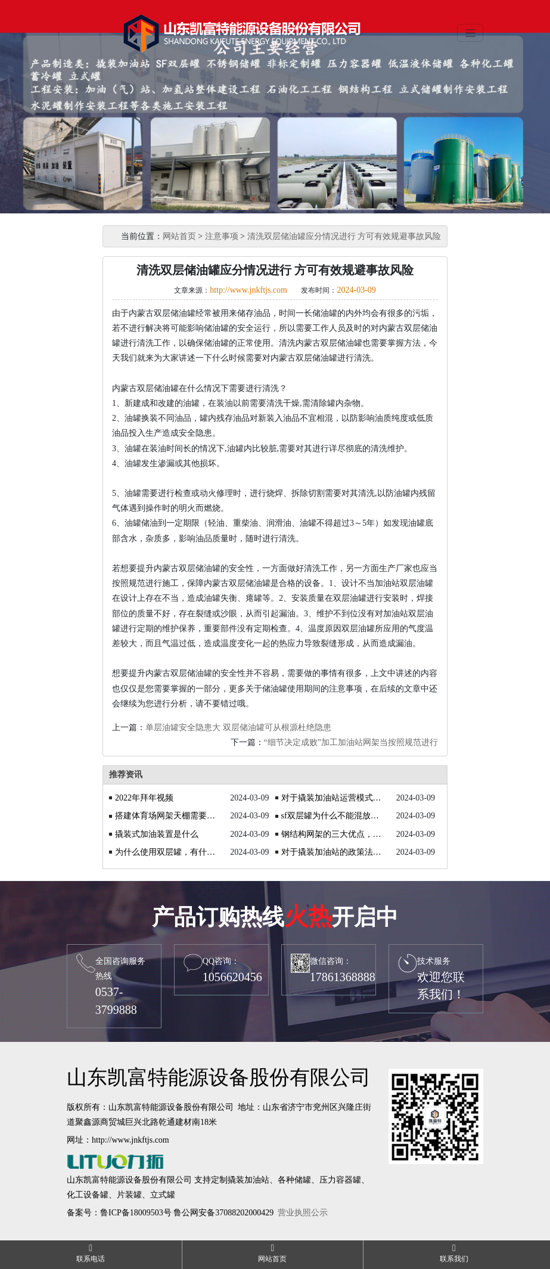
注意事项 (221, 236)
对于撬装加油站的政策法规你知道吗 (332, 852)
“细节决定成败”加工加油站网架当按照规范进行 (351, 742)
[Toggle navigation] (470, 33)
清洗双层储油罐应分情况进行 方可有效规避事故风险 (344, 236)
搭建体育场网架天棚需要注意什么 (166, 815)
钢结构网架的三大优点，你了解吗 (332, 834)
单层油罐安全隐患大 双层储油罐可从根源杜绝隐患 (238, 727)
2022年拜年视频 (144, 797)
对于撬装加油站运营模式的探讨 (332, 797)
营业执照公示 (303, 1212)
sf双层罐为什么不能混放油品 (332, 815)
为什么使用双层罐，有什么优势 (166, 852)
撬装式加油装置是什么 (156, 834)
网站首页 (179, 236)
